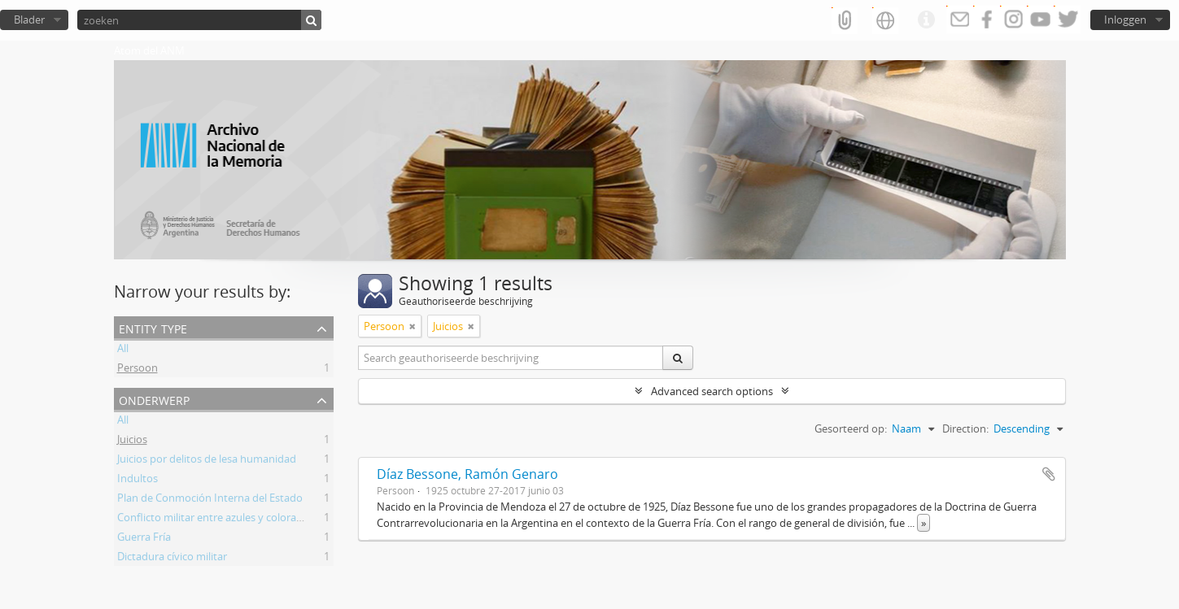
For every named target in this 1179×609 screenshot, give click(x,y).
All (123, 350)
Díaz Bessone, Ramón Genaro (467, 474)
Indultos (137, 480)
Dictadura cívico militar (172, 558)
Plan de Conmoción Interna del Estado (210, 500)
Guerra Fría (144, 539)
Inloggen (1125, 19)
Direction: (965, 428)
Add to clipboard (1049, 474)
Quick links (926, 20)
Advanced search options (712, 391)
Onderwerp (154, 399)
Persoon (137, 370)
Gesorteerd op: (850, 428)
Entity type (153, 327)
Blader (29, 19)
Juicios (132, 441)
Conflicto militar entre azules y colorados (215, 519)
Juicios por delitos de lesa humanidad (206, 461)
